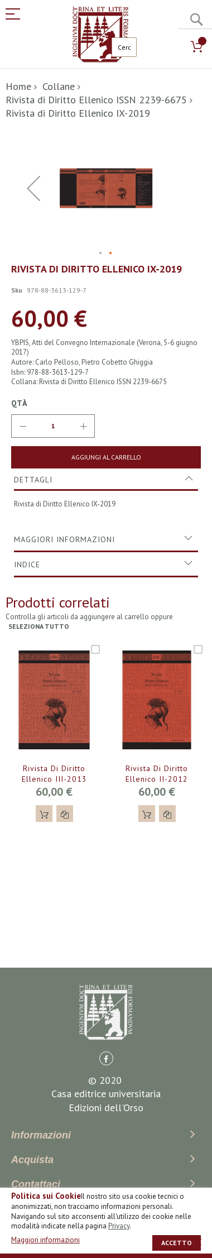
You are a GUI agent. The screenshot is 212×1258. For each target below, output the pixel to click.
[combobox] (124, 47)
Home (18, 86)
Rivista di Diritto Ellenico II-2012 (157, 773)
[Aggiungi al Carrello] (106, 457)
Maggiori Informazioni (64, 539)
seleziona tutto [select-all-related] (38, 626)
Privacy (118, 1226)
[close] (198, 1241)
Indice (27, 564)
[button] (101, 253)
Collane (58, 86)
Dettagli (33, 480)
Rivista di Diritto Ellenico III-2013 (54, 773)
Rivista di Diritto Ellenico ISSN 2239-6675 (96, 99)
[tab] (106, 479)
